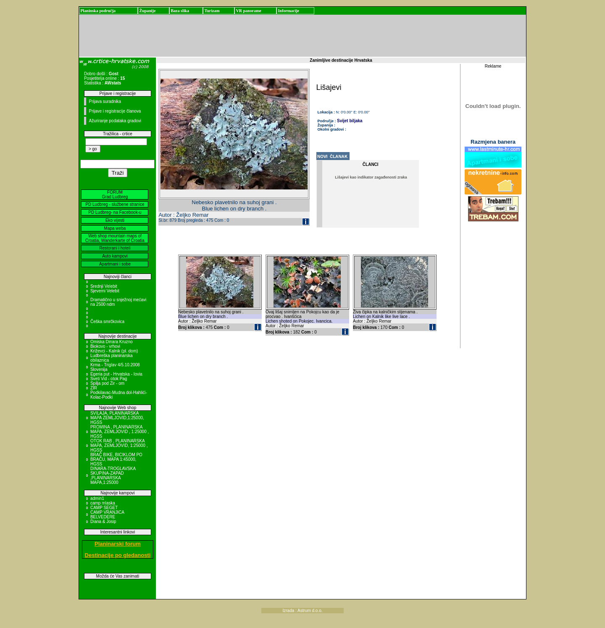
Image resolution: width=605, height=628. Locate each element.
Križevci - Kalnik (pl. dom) (114, 351)
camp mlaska (102, 503)
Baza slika (180, 10)
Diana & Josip (103, 521)
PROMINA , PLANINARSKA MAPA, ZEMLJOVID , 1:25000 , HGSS (119, 432)
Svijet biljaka (350, 120)
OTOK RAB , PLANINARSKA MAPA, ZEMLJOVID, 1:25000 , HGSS (119, 445)
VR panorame (248, 10)
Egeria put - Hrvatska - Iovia (116, 374)
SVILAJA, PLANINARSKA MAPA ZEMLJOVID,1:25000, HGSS (117, 418)
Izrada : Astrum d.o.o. (302, 610)
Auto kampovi (115, 256)
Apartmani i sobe (115, 264)
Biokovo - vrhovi (105, 346)
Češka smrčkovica (107, 321)
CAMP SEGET (104, 507)
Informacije (288, 10)
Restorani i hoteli (114, 248)
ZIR (93, 388)
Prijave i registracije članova (115, 111)
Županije (147, 10)
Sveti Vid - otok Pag (108, 378)
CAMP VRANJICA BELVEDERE (107, 514)
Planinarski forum (118, 544)
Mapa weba (115, 228)
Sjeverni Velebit (104, 291)
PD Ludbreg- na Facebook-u (114, 212)
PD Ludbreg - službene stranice (114, 204)
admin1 (97, 498)
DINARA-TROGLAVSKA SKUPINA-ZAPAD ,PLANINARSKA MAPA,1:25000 (113, 475)
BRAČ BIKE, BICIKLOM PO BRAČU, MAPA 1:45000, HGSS (116, 459)
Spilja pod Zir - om (107, 383)
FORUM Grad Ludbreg (115, 194)
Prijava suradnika (105, 101)
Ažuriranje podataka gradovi (115, 120)
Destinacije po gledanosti (118, 555)
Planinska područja (98, 10)
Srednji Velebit (103, 286)
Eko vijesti (114, 220)
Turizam (211, 10)
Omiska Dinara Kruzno (111, 341)
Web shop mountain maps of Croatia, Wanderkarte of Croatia (115, 238)
